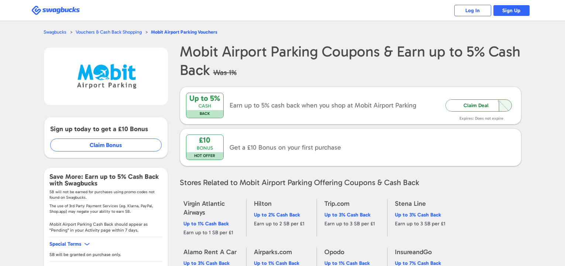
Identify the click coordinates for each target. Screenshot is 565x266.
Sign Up (511, 10)
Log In (472, 10)
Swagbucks (55, 32)
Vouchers (184, 32)
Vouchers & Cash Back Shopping (109, 32)
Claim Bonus (106, 145)
